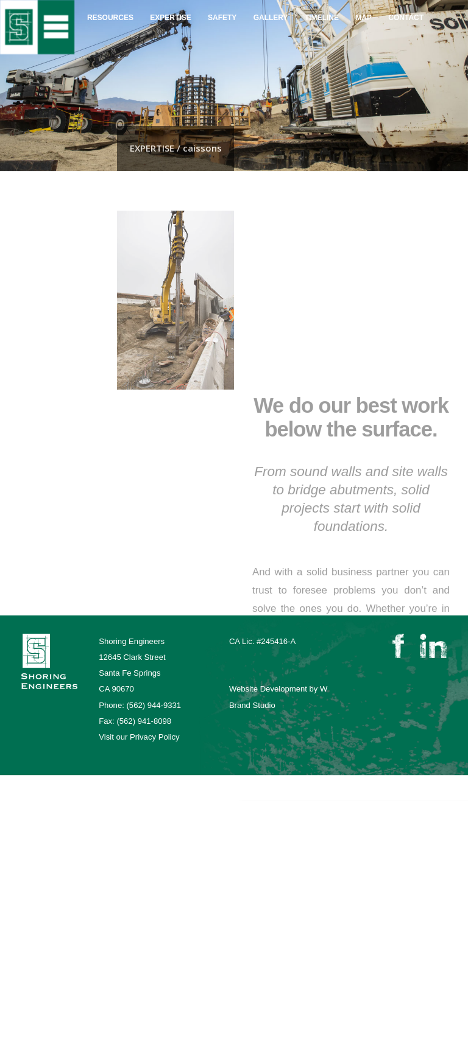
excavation (36, 278)
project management (56, 222)
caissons (34, 297)
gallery (271, 10)
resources (110, 8)
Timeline (322, 10)
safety (222, 9)
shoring (30, 259)
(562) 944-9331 (153, 705)
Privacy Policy (155, 736)
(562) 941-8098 (143, 721)
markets (31, 241)
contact (406, 12)
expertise (170, 8)
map (363, 10)
